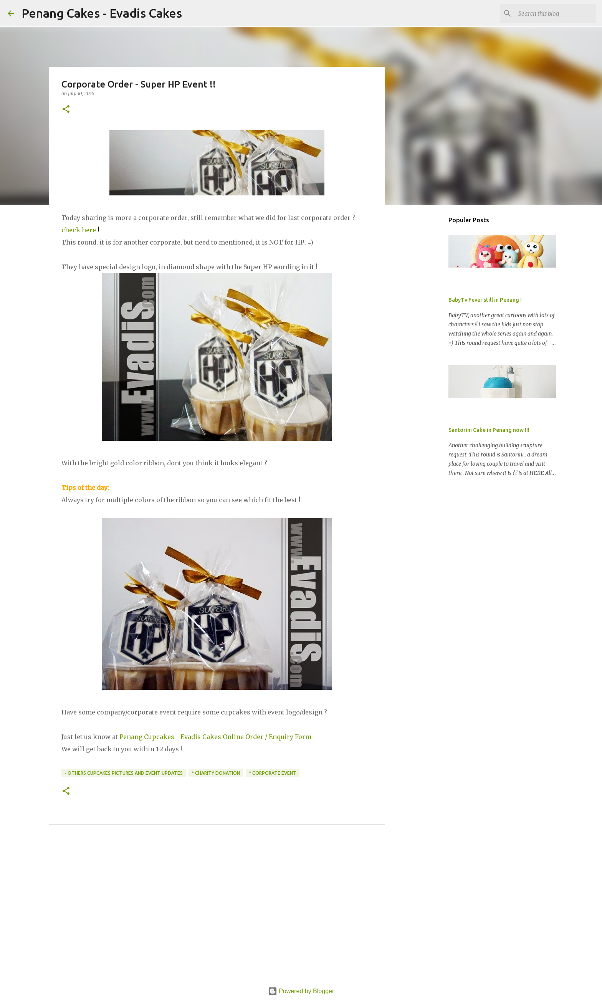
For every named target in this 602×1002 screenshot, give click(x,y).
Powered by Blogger (301, 991)
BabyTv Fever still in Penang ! (485, 300)
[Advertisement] (217, 914)
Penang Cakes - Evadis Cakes (102, 13)
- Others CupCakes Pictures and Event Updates (123, 773)
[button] (66, 109)
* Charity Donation (216, 773)
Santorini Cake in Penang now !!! (488, 430)
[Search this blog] (555, 13)
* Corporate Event (272, 773)
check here (78, 230)
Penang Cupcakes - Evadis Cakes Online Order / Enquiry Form (215, 737)
